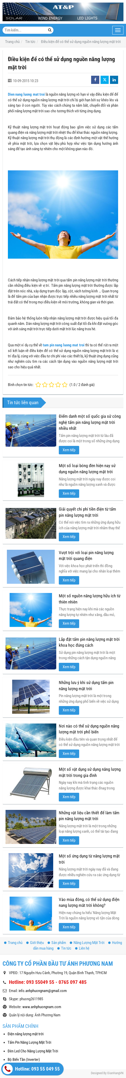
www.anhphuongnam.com (41, 1007)
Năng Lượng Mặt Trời (87, 942)
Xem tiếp (69, 450)
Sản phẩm (57, 942)
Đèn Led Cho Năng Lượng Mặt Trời (33, 1051)
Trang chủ (13, 942)
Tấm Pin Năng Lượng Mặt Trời (29, 1042)
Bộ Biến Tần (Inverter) (24, 1059)
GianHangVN (115, 1073)
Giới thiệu (35, 942)
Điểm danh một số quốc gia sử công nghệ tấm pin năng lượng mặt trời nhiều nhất (90, 422)
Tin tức (64, 948)
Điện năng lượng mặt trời (26, 1034)
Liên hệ (82, 948)
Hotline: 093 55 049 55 (31, 1069)
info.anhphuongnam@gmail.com (43, 990)
